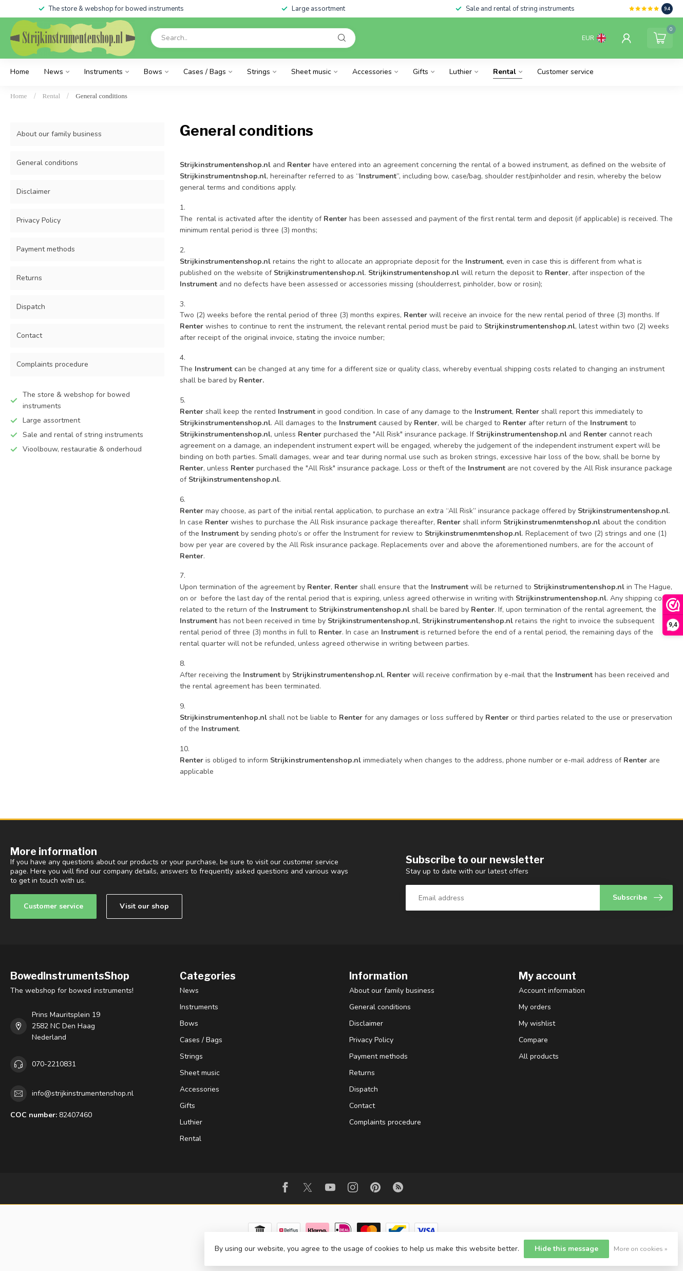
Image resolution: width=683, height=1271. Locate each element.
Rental (504, 72)
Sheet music (311, 72)
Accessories (372, 72)
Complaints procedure (52, 364)
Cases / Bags (204, 72)
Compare (533, 1040)
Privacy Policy (38, 220)
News (53, 72)
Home (19, 72)
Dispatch (30, 307)
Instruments (103, 72)
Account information (552, 990)
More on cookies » (641, 1248)
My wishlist (537, 1023)
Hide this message (566, 1249)
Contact (29, 335)
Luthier (460, 72)
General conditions (101, 96)
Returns (29, 278)
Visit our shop (144, 906)
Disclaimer (33, 191)
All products (539, 1056)
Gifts (420, 72)
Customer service (565, 72)
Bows (153, 72)
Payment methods (45, 249)
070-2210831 (54, 1064)
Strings (258, 72)
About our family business (59, 134)
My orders (535, 1007)
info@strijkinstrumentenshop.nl (83, 1093)
